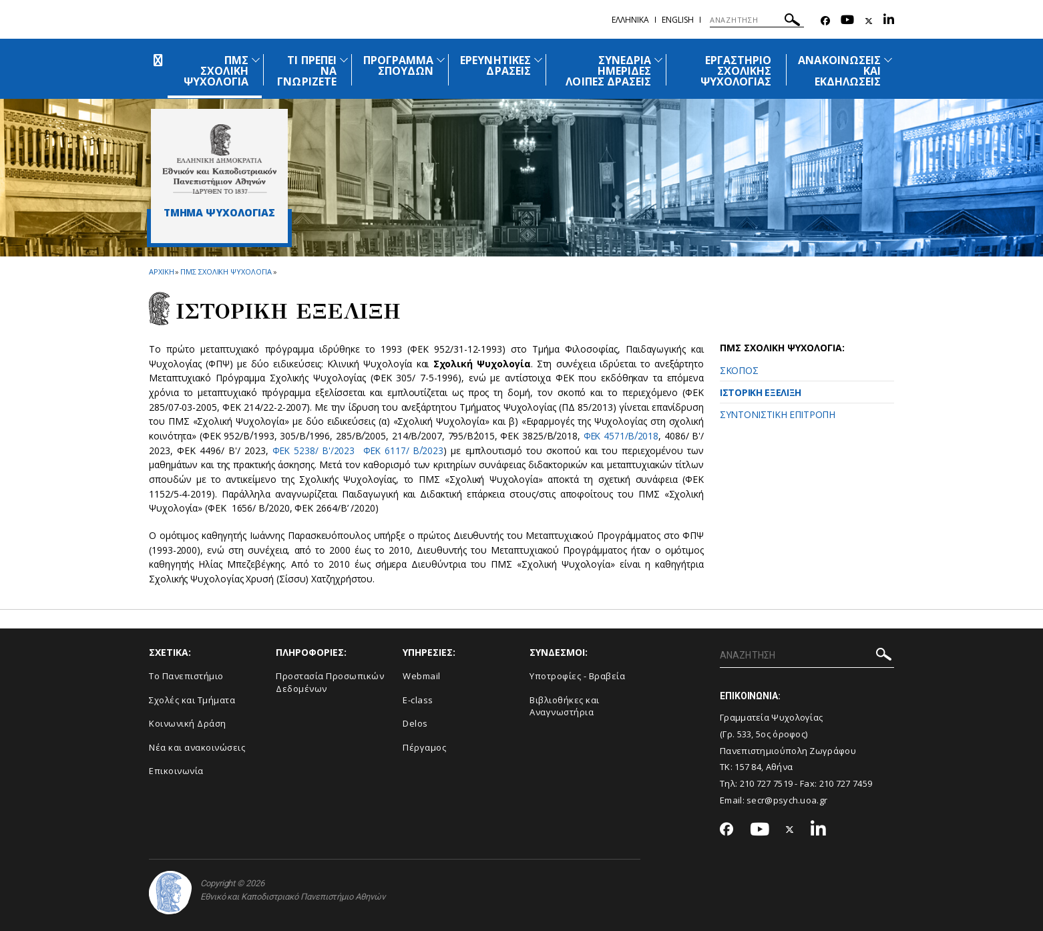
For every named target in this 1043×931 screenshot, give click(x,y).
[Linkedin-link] (888, 21)
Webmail (422, 676)
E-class (418, 700)
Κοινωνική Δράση (187, 723)
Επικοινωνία (176, 771)
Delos (415, 723)
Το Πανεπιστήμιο (186, 676)
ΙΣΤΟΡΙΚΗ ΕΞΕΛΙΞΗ (760, 392)
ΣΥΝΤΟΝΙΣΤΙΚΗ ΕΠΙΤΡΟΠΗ (777, 414)
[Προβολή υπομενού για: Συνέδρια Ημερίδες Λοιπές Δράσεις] (658, 59)
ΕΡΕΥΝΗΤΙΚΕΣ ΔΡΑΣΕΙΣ (495, 65)
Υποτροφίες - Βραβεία (577, 676)
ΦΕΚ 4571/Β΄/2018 (620, 435)
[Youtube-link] (847, 21)
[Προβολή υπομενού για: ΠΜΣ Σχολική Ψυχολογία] (255, 59)
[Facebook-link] (825, 21)
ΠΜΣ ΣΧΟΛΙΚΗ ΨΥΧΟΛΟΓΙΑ (216, 71)
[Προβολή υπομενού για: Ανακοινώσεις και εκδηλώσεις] (888, 59)
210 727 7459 (846, 783)
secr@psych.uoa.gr (787, 800)
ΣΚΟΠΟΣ (739, 370)
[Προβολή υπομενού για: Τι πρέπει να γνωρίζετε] (344, 59)
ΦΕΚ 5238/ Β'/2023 (313, 450)
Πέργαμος (424, 747)
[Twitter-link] (869, 21)
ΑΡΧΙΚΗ (161, 271)
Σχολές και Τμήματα (192, 700)
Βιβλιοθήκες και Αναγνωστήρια (565, 706)
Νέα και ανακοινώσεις (197, 747)
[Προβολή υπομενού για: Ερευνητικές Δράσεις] (538, 59)
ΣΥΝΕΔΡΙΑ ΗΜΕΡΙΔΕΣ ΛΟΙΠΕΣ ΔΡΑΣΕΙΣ (608, 71)
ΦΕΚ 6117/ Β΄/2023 (404, 450)
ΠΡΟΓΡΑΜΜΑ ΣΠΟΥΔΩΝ (398, 65)
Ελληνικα (630, 19)
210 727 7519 (766, 783)
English (678, 19)
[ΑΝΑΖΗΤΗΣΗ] (757, 20)
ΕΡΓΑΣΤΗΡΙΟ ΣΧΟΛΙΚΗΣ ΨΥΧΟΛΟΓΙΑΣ (736, 71)
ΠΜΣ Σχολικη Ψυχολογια (226, 271)
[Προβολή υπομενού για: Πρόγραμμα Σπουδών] (440, 59)
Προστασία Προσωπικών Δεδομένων (330, 682)
